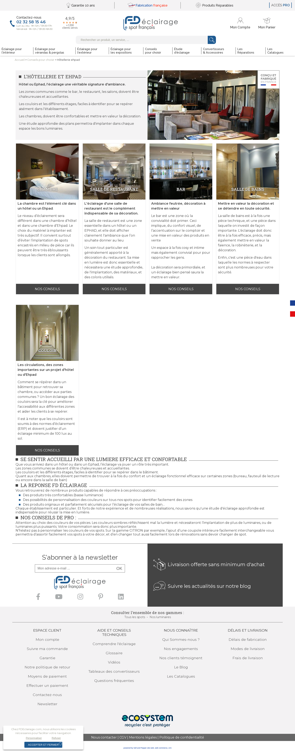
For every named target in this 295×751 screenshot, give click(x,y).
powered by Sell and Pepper (135, 748)
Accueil (20, 59)
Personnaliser (34, 738)
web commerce (161, 748)
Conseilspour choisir (40, 59)
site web (150, 748)
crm (169, 748)
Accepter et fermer (43, 744)
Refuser (56, 738)
